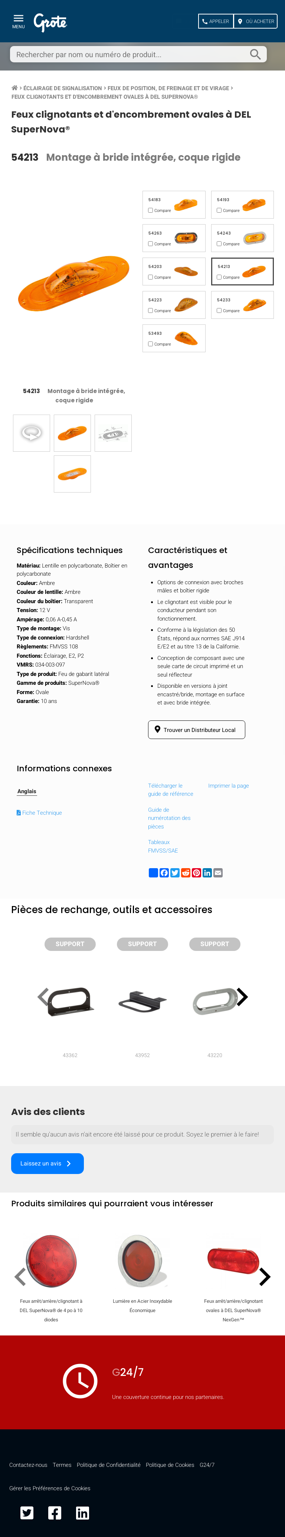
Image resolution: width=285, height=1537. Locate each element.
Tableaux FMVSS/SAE (163, 846)
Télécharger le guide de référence (170, 790)
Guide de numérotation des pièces (169, 818)
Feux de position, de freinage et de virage (168, 88)
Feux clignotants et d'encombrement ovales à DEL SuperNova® (105, 97)
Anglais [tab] (26, 791)
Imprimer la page (228, 786)
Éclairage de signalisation (62, 88)
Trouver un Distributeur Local (194, 730)
